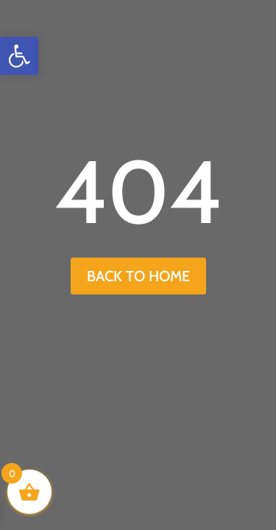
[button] (19, 56)
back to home (138, 276)
